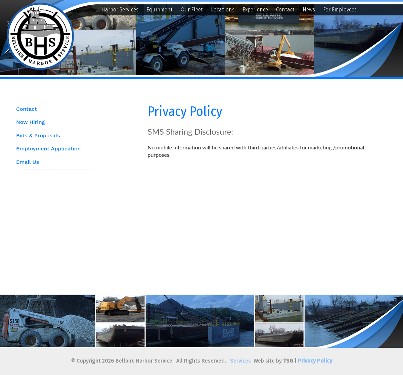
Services (240, 361)
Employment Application (48, 148)
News (309, 9)
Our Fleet (192, 9)
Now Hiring (30, 122)
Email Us (27, 162)
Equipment (159, 9)
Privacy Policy (315, 361)
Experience (255, 9)
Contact (285, 9)
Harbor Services (119, 9)
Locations (222, 9)
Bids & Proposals (38, 135)
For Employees (340, 9)
